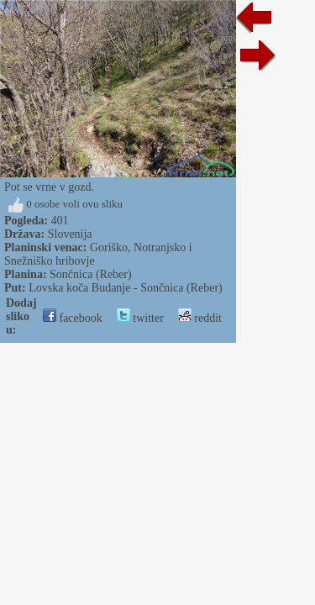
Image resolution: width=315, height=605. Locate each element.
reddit (200, 318)
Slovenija (70, 234)
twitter (140, 318)
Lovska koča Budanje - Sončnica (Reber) (126, 287)
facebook (72, 318)
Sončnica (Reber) (91, 274)
